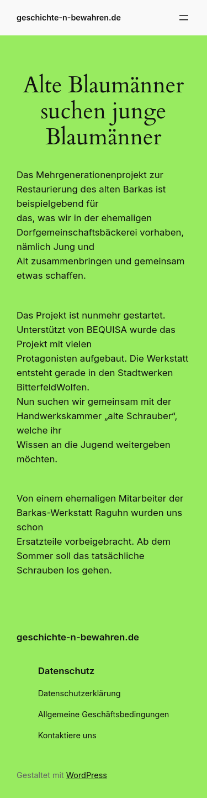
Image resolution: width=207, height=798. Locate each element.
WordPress (86, 775)
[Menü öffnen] (183, 17)
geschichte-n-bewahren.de (69, 17)
